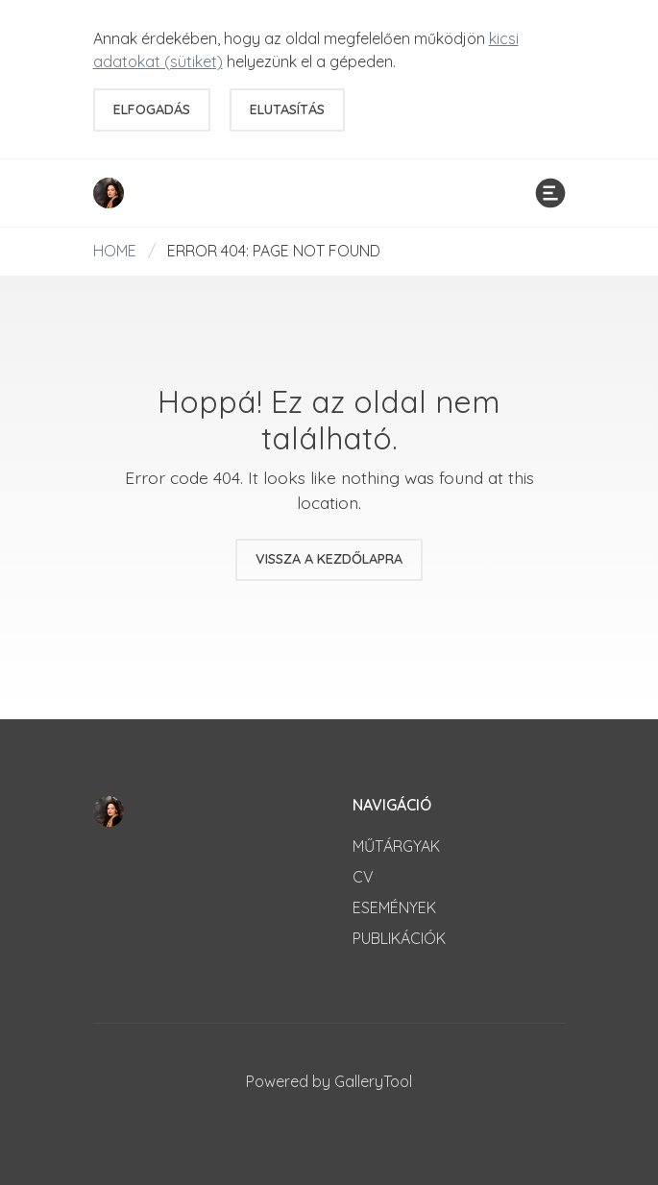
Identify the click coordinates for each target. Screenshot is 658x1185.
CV (363, 876)
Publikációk (399, 938)
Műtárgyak (396, 846)
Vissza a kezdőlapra (329, 559)
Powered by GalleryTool (329, 1081)
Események (394, 907)
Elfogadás (151, 109)
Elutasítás (287, 109)
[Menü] (550, 193)
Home (114, 250)
